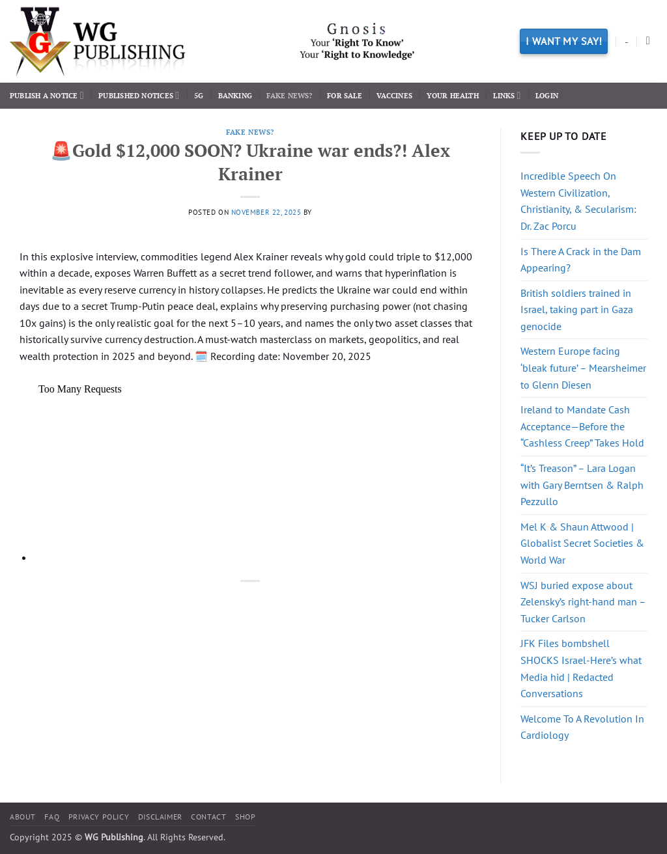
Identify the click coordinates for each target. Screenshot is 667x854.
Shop (245, 816)
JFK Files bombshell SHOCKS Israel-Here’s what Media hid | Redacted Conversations (581, 668)
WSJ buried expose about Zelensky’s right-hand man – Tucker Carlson (583, 602)
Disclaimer (160, 816)
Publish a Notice (47, 95)
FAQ (51, 816)
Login (546, 95)
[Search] (651, 41)
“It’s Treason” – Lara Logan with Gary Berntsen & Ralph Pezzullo (582, 484)
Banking (235, 95)
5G (198, 95)
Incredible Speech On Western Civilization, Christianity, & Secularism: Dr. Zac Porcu (578, 200)
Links (506, 95)
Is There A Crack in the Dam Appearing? (580, 260)
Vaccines (394, 95)
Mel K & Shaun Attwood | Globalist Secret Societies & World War (582, 543)
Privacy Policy (99, 816)
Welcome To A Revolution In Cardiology (582, 727)
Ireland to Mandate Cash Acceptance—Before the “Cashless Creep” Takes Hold (582, 426)
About (23, 816)
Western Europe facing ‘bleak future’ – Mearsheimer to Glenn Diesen (583, 367)
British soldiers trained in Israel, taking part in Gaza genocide (576, 309)
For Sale (344, 95)
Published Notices (138, 95)
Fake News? (289, 95)
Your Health (452, 95)
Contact (208, 816)
